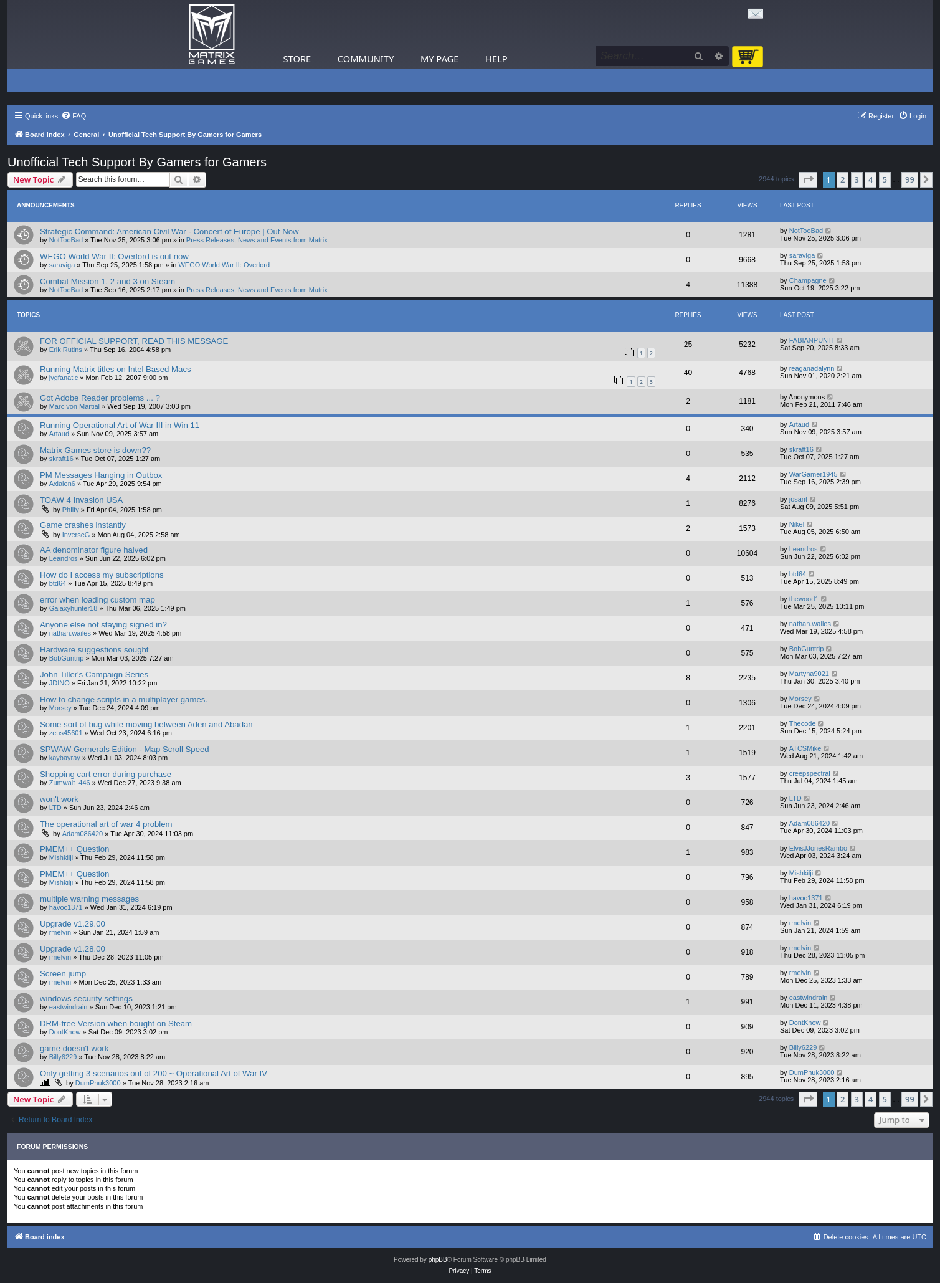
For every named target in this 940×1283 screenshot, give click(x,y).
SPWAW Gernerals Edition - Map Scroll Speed (124, 749)
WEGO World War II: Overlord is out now (114, 256)
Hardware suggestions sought (94, 649)
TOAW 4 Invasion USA (81, 500)
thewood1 (804, 599)
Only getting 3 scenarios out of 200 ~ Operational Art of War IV (153, 1073)
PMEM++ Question (74, 849)
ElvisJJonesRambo (818, 848)
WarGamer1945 (813, 474)
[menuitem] (73, 115)
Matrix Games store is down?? (95, 450)
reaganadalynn (812, 368)
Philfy (70, 509)
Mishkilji (61, 857)
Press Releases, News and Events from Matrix (257, 240)
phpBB (438, 1259)
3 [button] (857, 179)
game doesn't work (74, 1048)
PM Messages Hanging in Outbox (101, 475)
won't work (59, 799)
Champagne (808, 280)
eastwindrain (68, 1007)
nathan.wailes (70, 633)
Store (297, 58)
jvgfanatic (63, 377)
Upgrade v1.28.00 (72, 948)
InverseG (76, 534)
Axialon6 (62, 483)
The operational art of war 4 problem (106, 824)
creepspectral (809, 773)
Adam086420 (82, 833)
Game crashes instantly (83, 525)
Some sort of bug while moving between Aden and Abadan (146, 724)
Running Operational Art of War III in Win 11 (119, 425)
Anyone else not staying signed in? (103, 624)
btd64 (58, 583)
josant (798, 499)
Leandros (63, 558)
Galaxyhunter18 (73, 608)
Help (496, 58)
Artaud (59, 433)
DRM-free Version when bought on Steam (116, 1023)
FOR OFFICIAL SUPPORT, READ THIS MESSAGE (134, 341)
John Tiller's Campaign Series (94, 674)
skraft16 (61, 458)
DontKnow (65, 1032)
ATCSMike (805, 748)
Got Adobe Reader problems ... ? (100, 398)
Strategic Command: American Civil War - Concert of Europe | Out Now (169, 231)
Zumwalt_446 (69, 782)
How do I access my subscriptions (102, 574)
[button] (808, 179)
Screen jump (63, 973)
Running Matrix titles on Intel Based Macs (115, 369)
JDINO (59, 683)
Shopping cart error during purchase (105, 774)
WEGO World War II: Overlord (224, 265)
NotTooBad (66, 240)
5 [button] (885, 179)
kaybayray (64, 757)
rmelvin (60, 932)
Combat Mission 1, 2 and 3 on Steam (107, 281)
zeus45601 (66, 733)
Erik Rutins (65, 349)
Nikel (796, 524)
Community (366, 58)
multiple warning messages (89, 899)
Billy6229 (63, 1057)
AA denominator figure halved (94, 550)
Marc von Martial (74, 406)
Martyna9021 (809, 673)
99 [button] (909, 179)
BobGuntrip (66, 658)
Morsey (60, 708)
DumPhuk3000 (98, 1083)
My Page (439, 58)
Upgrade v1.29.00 (72, 923)
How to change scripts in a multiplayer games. (123, 699)
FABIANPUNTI (811, 340)
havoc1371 (66, 907)
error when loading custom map (97, 599)
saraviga (62, 265)
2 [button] (842, 179)
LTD (55, 807)
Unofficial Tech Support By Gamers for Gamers (137, 162)
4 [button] (870, 179)
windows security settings (86, 998)
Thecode (802, 723)
